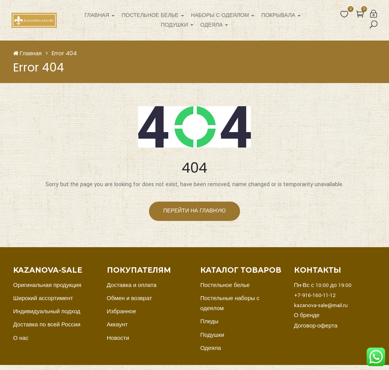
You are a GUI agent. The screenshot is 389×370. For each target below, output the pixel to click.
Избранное (121, 311)
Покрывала (281, 15)
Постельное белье (153, 15)
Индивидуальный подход (46, 311)
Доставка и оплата (132, 285)
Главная (100, 15)
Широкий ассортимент (43, 298)
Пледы (209, 321)
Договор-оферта (316, 325)
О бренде (307, 315)
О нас (21, 338)
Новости (118, 338)
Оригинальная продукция (47, 285)
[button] (360, 14)
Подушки (177, 25)
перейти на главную (194, 210)
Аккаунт (117, 324)
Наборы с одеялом (222, 15)
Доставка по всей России (46, 324)
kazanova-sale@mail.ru (321, 305)
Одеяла (214, 25)
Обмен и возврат (129, 298)
